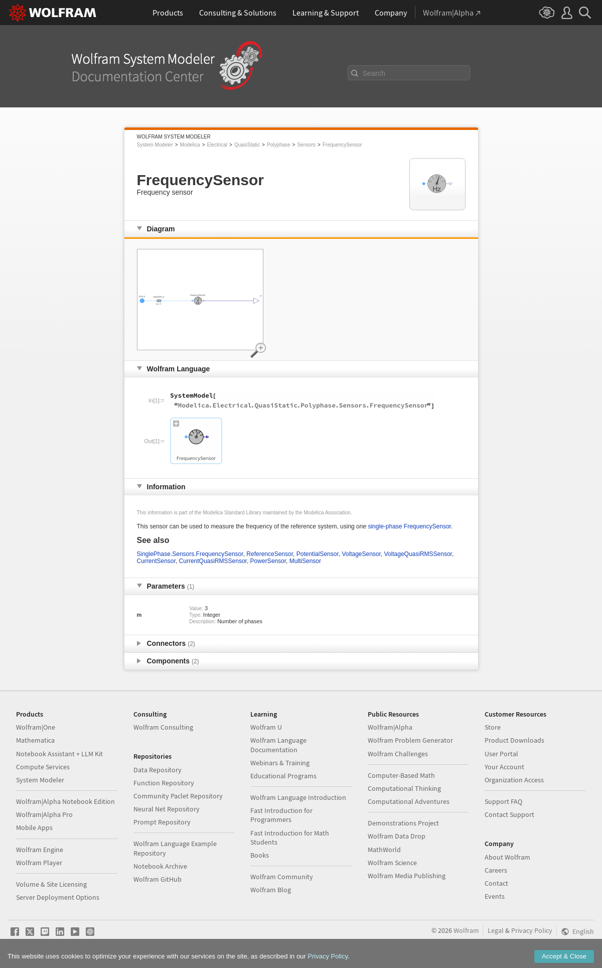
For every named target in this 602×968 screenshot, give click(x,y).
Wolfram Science (392, 862)
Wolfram (466, 930)
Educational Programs (283, 775)
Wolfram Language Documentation (278, 745)
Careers (496, 870)
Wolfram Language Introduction (298, 797)
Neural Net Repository (166, 808)
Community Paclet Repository (178, 795)
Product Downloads (514, 740)
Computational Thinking (404, 788)
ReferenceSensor (269, 554)
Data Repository (157, 769)
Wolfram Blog (270, 889)
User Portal (501, 753)
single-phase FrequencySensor (409, 526)
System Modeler (155, 145)
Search (374, 73)
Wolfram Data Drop (396, 836)
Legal (496, 930)
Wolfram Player (39, 862)
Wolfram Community (281, 876)
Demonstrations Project (403, 822)
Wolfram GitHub (157, 879)
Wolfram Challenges (398, 753)
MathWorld (384, 849)
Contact (496, 883)
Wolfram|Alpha (390, 727)
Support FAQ (503, 801)
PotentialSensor (317, 554)
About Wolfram (507, 857)
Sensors (306, 145)
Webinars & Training (280, 762)
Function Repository (163, 782)
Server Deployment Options (57, 897)
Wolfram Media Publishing (406, 875)
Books (259, 855)
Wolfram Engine (39, 849)
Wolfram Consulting (163, 727)
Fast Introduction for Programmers (281, 815)
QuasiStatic (247, 145)
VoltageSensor (361, 554)
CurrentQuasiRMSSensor (213, 561)
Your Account (504, 766)
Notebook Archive (160, 866)
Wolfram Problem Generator (410, 740)
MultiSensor (305, 561)
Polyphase (278, 145)
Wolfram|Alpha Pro (44, 814)
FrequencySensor (342, 145)
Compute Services (43, 766)
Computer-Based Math (401, 775)
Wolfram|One (35, 727)
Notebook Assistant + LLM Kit (59, 753)
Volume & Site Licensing (51, 884)
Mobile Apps (34, 827)
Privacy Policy (531, 930)
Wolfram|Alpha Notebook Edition (65, 801)
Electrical (217, 145)
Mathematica (35, 740)
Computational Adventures (408, 801)
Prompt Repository (162, 821)
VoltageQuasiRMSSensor (418, 554)
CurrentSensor (156, 561)
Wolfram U (266, 727)
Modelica (190, 145)
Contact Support (509, 814)
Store (493, 727)
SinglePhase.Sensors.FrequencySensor (190, 554)
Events (495, 896)
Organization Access (514, 779)
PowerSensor (268, 561)
